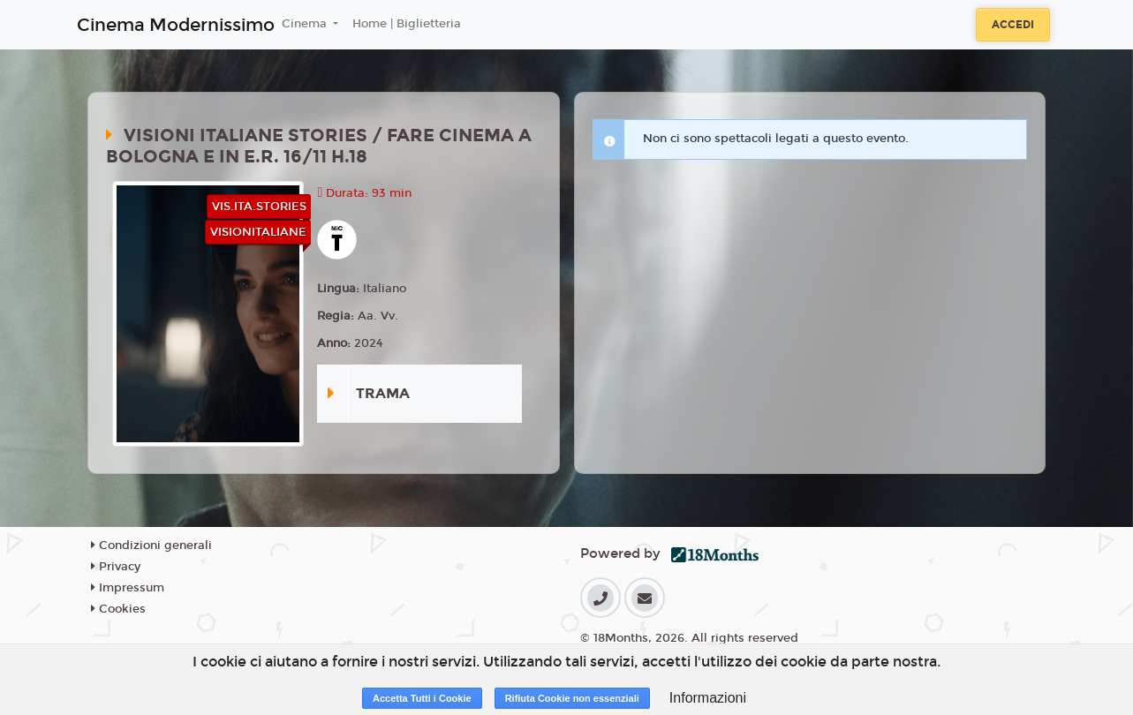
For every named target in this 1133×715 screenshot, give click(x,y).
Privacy (115, 567)
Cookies (118, 609)
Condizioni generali (151, 545)
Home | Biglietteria (406, 24)
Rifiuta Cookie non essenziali (572, 698)
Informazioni (707, 697)
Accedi (1013, 25)
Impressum (127, 588)
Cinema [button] (306, 24)
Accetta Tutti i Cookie (422, 698)
